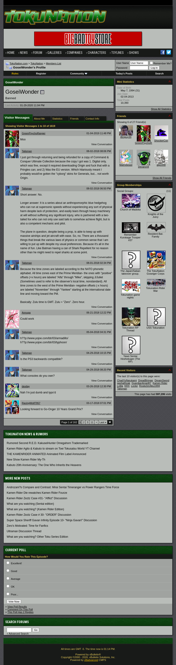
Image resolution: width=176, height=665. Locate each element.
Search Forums (17, 622)
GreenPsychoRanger (33, 133)
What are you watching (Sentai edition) (30, 503)
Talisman (27, 151)
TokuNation (36, 63)
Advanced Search (19, 633)
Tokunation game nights (130, 296)
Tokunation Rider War (155, 289)
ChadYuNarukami (127, 380)
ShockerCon (161, 140)
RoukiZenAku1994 (149, 385)
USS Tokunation (155, 327)
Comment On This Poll (20, 609)
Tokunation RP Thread (130, 329)
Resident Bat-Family (155, 235)
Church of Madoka (130, 209)
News (24, 53)
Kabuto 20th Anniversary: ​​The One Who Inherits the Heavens (44, 465)
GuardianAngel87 (141, 383)
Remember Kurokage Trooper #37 (130, 237)
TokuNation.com (19, 63)
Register (41, 73)
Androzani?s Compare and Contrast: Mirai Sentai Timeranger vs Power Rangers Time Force (63, 487)
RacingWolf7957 (31, 403)
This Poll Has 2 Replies (20, 612)
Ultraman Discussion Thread (24, 531)
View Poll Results (17, 606)
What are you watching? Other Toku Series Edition (37, 536)
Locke (134, 385)
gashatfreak (123, 383)
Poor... (14, 594)
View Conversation (101, 144)
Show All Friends (162, 178)
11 (92, 422)
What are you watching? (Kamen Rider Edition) (35, 509)
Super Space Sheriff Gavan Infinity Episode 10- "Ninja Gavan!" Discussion (52, 520)
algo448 (161, 165)
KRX (127, 385)
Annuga (26, 312)
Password (121, 67)
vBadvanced (91, 660)
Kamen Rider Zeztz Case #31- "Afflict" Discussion (37, 498)
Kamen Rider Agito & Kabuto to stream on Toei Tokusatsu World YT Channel (53, 448)
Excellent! (16, 563)
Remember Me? (161, 63)
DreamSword (161, 380)
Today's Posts (124, 73)
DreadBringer (145, 380)
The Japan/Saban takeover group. (130, 272)
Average (15, 579)
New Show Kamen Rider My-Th (26, 459)
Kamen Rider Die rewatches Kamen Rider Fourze (37, 492)
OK (13, 586)
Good (14, 571)
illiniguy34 (125, 137)
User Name (122, 63)
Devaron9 (143, 166)
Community (78, 73)
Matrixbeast (125, 165)
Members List (53, 63)
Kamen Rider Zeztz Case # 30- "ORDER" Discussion (39, 514)
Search (159, 73)
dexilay (26, 386)
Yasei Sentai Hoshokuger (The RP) (130, 359)
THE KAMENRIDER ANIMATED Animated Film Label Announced (46, 454)
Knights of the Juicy (155, 215)
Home (11, 53)
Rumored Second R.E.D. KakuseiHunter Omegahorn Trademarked (47, 443)
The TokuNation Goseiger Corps (155, 272)
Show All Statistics (161, 109)
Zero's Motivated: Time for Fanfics (27, 525)
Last (102, 422)
